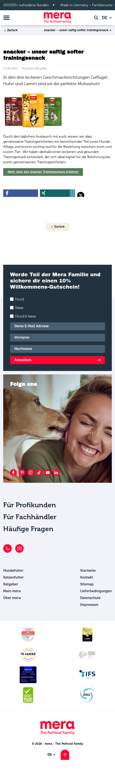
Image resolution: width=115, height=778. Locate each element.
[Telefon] (7, 548)
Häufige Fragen (28, 529)
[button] (20, 193)
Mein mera (12, 591)
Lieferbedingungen (96, 591)
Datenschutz (90, 598)
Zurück (10, 30)
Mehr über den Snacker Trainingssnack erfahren (43, 172)
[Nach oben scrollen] (65, 755)
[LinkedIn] (56, 472)
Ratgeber (10, 584)
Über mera (12, 598)
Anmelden (22, 360)
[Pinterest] (22, 472)
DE (105, 17)
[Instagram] (30, 472)
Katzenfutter (13, 577)
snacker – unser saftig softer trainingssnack (76, 30)
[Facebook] (13, 472)
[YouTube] (47, 472)
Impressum (89, 605)
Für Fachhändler (29, 517)
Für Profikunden (29, 505)
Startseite (88, 571)
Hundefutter (13, 571)
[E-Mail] (57, 326)
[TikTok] (39, 472)
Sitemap (87, 584)
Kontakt (86, 577)
